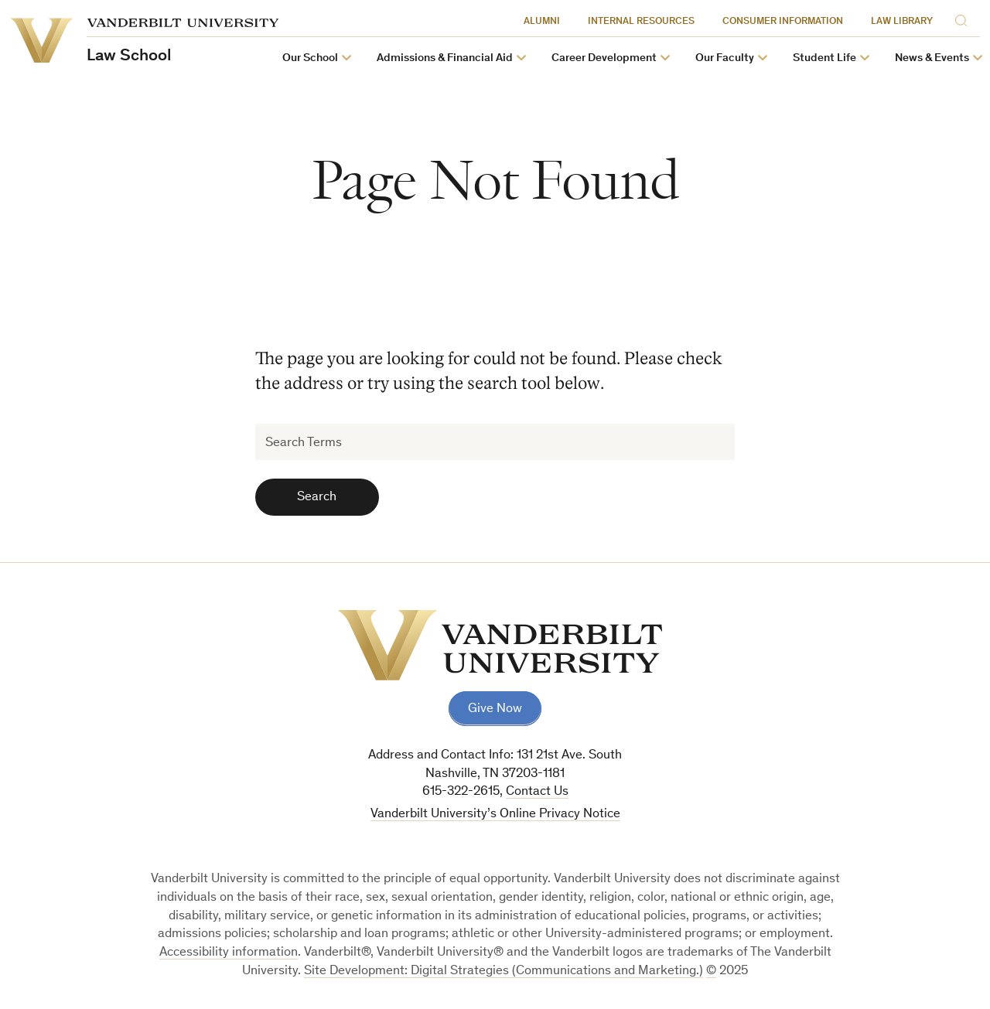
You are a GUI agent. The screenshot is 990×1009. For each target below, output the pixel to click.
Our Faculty (724, 58)
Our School (310, 58)
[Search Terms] (495, 442)
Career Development (604, 58)
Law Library (902, 22)
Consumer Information (782, 22)
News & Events (932, 58)
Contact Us (537, 792)
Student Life (824, 58)
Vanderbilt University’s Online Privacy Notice (495, 814)
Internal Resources (641, 22)
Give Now (495, 709)
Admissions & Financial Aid (445, 58)
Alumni (542, 22)
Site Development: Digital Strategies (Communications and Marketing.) (503, 971)
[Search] (963, 19)
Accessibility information (228, 953)
